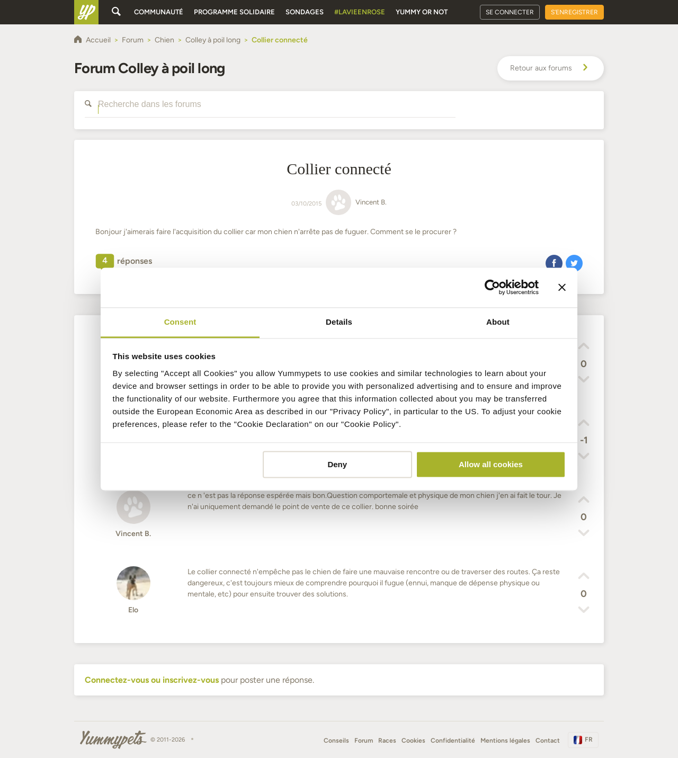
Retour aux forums (550, 68)
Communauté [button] (158, 12)
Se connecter (510, 12)
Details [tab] (339, 321)
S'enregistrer (574, 12)
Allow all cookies (491, 464)
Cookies (413, 740)
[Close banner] (562, 287)
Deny (337, 464)
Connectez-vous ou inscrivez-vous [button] (152, 680)
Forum (363, 740)
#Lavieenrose (359, 12)
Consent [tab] (180, 321)
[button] (554, 262)
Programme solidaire (234, 12)
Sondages (305, 12)
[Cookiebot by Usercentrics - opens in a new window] (492, 287)
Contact (548, 740)
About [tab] (498, 321)
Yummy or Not (422, 12)
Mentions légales (505, 740)
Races (387, 740)
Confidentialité (453, 740)
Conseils (336, 740)
